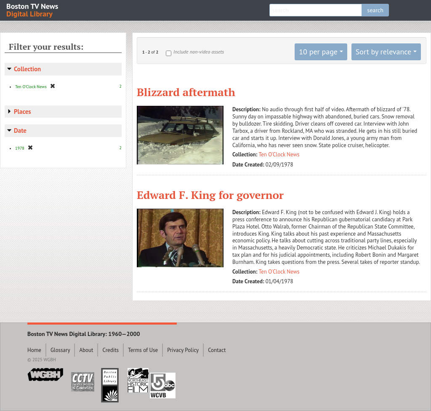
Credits (110, 350)
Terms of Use (143, 350)
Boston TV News (32, 9)
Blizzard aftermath (186, 92)
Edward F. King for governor (210, 195)
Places (22, 111)
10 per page (318, 51)
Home (34, 350)
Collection (27, 69)
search (375, 10)
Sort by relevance (383, 51)
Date (20, 130)
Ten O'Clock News (279, 154)
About (86, 350)
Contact (217, 350)
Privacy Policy (183, 350)
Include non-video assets (198, 51)
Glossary (60, 350)
